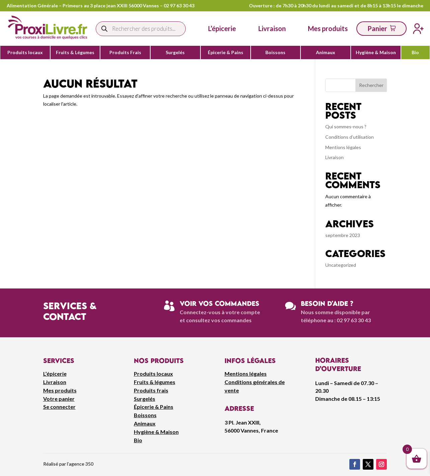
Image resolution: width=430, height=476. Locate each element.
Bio (415, 52)
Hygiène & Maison (376, 52)
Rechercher (371, 85)
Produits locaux (25, 52)
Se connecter (59, 406)
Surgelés (175, 52)
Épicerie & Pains (225, 52)
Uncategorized (340, 265)
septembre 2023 (342, 235)
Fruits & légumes (154, 382)
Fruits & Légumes (75, 52)
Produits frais (151, 390)
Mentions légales (343, 147)
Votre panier (59, 398)
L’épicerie (222, 28)
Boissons (275, 52)
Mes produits (60, 390)
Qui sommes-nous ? (345, 126)
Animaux (325, 52)
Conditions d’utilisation (349, 137)
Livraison (334, 157)
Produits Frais (125, 52)
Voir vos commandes (219, 303)
